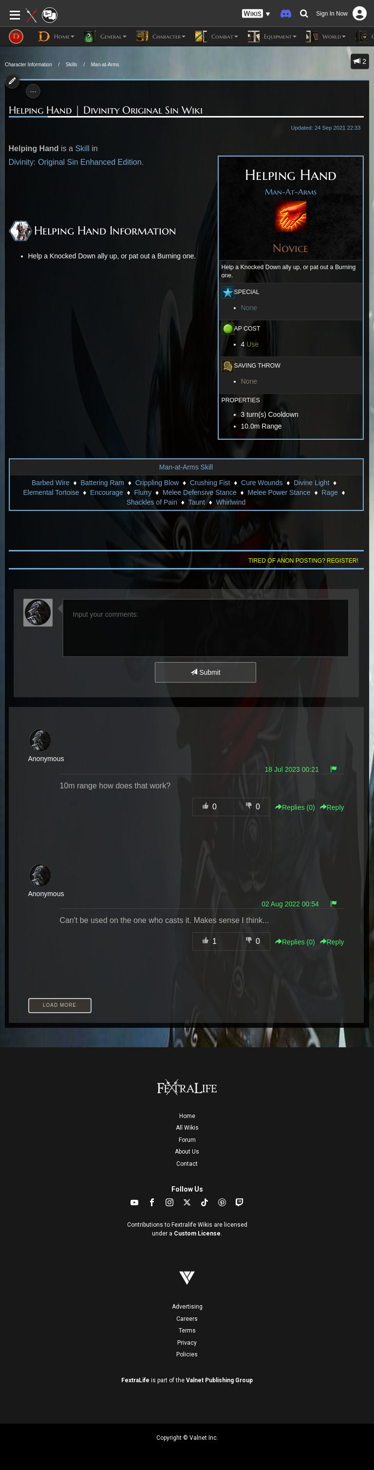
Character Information (28, 64)
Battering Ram (102, 483)
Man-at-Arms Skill (186, 467)
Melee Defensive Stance (200, 492)
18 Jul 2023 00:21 (291, 769)
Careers (187, 1318)
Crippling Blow (157, 483)
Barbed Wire (51, 483)
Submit (205, 672)
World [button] (326, 36)
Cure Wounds (261, 483)
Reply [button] (332, 807)
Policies (187, 1354)
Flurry (143, 492)
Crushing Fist (210, 483)
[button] (256, 13)
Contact (187, 1163)
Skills (71, 64)
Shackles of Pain (152, 502)
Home (187, 1116)
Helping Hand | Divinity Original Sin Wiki (106, 110)
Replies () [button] (295, 807)
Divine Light (311, 483)
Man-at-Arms (105, 64)
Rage (329, 492)
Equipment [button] (272, 36)
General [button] (105, 36)
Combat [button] (216, 36)
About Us (187, 1151)
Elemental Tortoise (51, 492)
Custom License (197, 1233)
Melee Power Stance (278, 492)
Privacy (187, 1342)
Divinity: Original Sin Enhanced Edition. (76, 162)
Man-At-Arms (291, 192)
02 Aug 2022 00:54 (290, 904)
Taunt (196, 502)
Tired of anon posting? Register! (303, 560)
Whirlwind (231, 502)
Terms (187, 1330)
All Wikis (187, 1127)
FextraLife (135, 1380)
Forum (187, 1140)
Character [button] (161, 36)
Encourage (106, 492)
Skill (82, 148)
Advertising (187, 1306)
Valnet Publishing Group (219, 1380)
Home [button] (56, 36)
